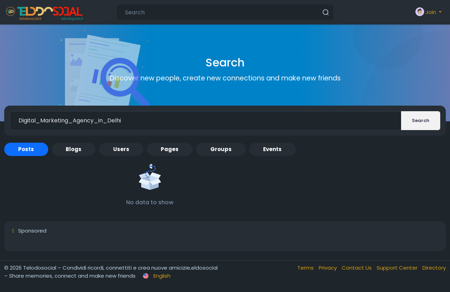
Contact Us (357, 267)
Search (420, 120)
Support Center (398, 267)
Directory (434, 267)
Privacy (328, 267)
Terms (306, 267)
